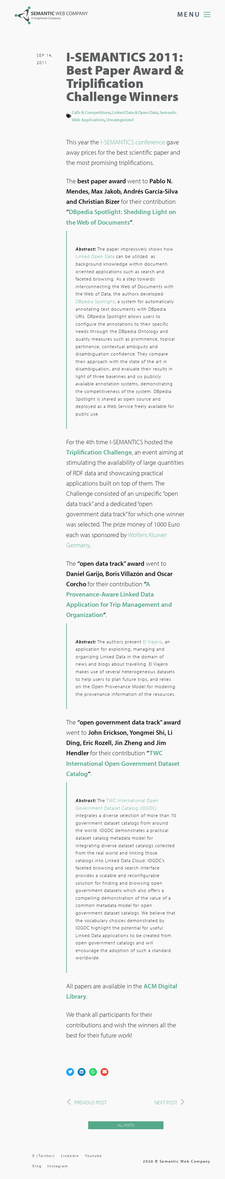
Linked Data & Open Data (135, 113)
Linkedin (70, 1155)
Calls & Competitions (91, 113)
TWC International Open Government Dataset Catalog (123, 763)
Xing (37, 1165)
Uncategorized (119, 120)
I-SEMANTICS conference (132, 143)
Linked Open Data (95, 257)
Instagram (57, 1165)
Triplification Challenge (99, 453)
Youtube (93, 1155)
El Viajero (152, 642)
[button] (70, 1073)
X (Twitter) (43, 1155)
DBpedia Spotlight (95, 302)
